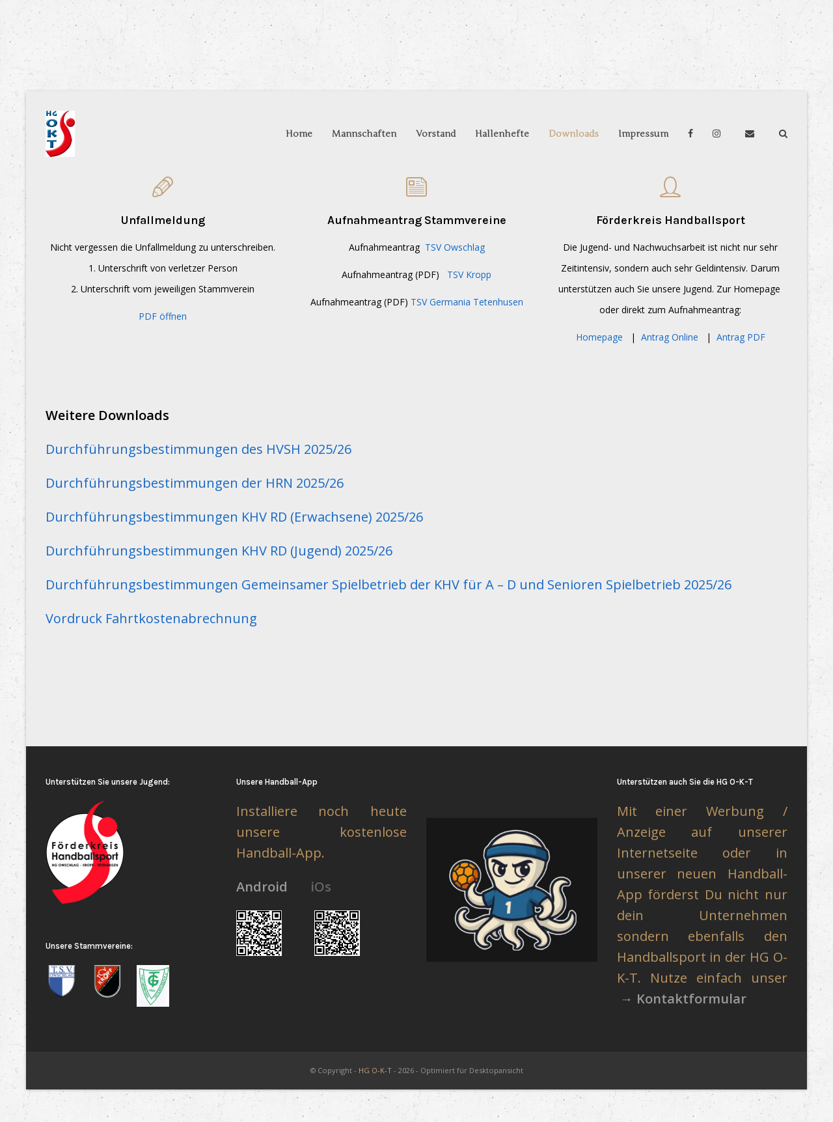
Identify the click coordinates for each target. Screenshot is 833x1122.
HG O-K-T (375, 1070)
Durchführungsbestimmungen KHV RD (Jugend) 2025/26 (219, 550)
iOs (320, 886)
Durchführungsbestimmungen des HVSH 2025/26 (198, 449)
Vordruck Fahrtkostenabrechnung (151, 618)
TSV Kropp (469, 274)
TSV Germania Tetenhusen (467, 302)
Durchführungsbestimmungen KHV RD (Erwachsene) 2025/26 (234, 517)
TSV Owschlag (455, 247)
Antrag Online (669, 337)
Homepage (599, 337)
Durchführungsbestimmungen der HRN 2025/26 (195, 483)
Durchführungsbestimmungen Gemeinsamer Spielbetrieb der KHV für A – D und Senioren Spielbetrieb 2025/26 (388, 584)
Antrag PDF (741, 337)
